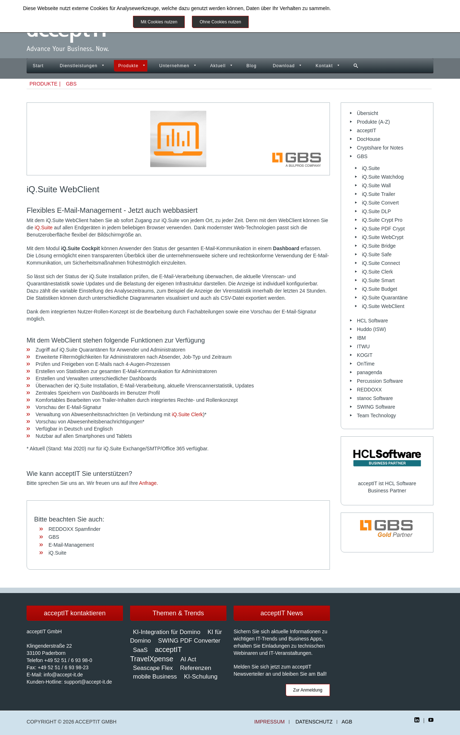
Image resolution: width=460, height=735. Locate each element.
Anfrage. (148, 483)
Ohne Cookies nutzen (220, 21)
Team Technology (376, 415)
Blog (252, 65)
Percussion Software (380, 381)
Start (38, 65)
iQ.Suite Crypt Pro (382, 220)
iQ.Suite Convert (380, 203)
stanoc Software (375, 398)
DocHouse (368, 139)
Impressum (269, 722)
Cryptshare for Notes (380, 148)
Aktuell (218, 65)
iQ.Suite (44, 227)
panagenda (369, 372)
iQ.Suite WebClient (383, 306)
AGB (346, 722)
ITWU (363, 346)
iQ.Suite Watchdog (383, 177)
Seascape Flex (153, 668)
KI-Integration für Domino (166, 632)
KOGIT (365, 355)
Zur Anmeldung (307, 690)
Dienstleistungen (78, 65)
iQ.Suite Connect (381, 263)
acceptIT (366, 130)
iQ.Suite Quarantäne (385, 297)
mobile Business (155, 676)
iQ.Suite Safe (377, 254)
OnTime (365, 364)
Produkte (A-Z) (373, 122)
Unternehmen (174, 65)
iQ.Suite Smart (378, 280)
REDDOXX (369, 389)
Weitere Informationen (281, 22)
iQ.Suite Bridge (379, 246)
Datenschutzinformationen (361, 8)
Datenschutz (313, 722)
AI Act (188, 659)
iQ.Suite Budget (379, 289)
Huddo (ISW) (371, 329)
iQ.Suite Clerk (187, 414)
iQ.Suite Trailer (378, 194)
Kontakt (324, 65)
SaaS (140, 650)
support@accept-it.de (88, 682)
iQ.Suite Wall (376, 185)
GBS (71, 84)
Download (284, 65)
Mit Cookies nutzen (159, 21)
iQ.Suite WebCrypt (383, 237)
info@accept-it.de (63, 674)
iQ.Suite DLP (376, 211)
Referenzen (195, 668)
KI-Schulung (200, 676)
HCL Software (372, 320)
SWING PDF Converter (189, 640)
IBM (361, 338)
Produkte (128, 65)
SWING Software (376, 407)
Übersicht (367, 113)
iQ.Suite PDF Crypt (383, 228)
